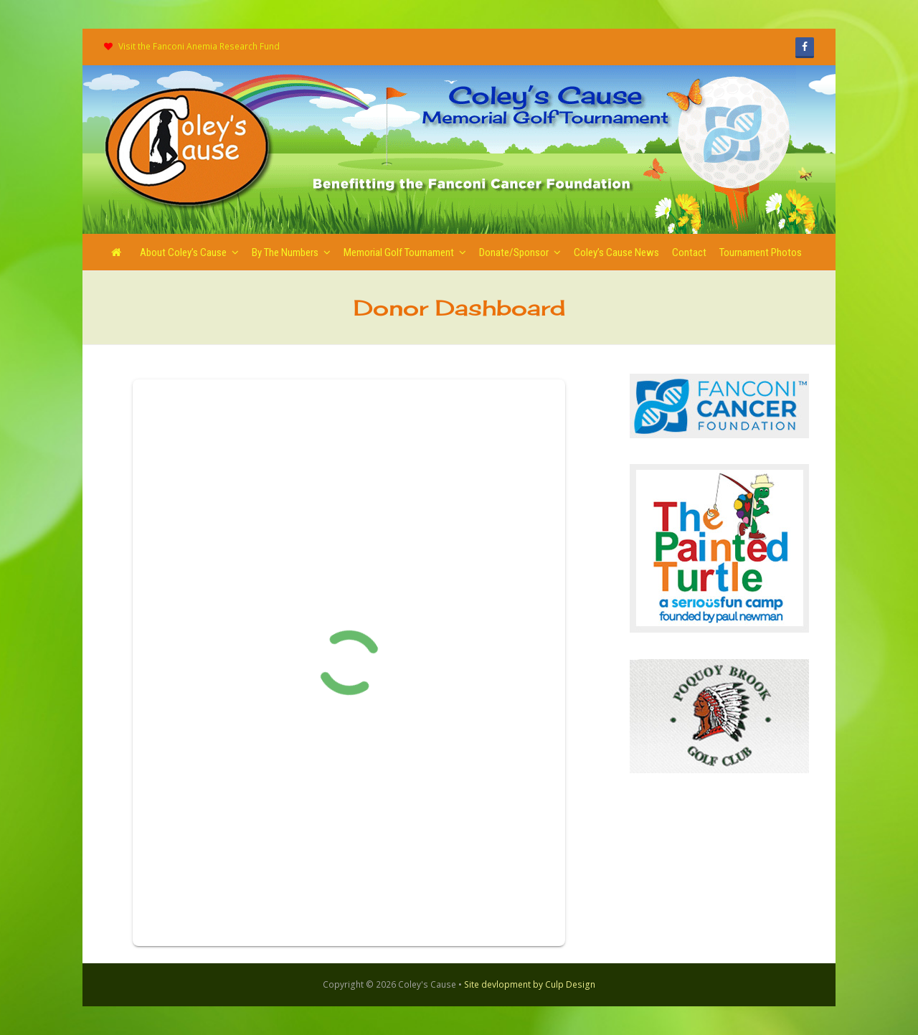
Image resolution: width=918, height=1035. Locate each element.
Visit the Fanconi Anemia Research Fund (199, 46)
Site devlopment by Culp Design (529, 984)
